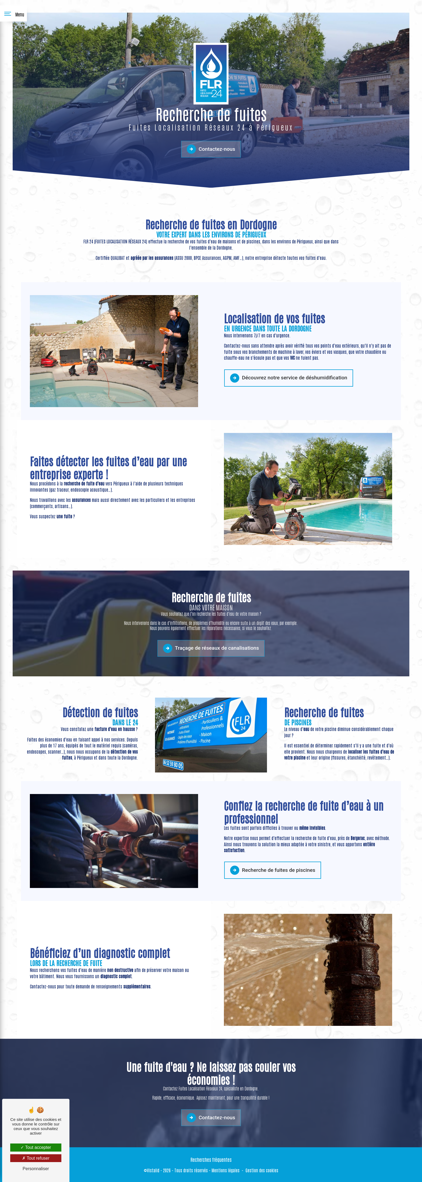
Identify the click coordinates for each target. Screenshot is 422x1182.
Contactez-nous (211, 149)
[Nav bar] (13, 13)
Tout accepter (35, 1147)
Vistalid (153, 1170)
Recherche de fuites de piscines (272, 844)
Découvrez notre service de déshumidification (288, 351)
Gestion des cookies (261, 1170)
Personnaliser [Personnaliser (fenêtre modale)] (36, 1168)
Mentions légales (226, 1170)
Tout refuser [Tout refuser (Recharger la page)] (36, 1158)
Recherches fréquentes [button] (211, 1159)
